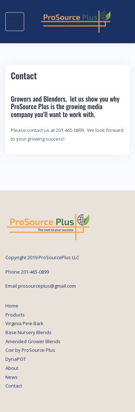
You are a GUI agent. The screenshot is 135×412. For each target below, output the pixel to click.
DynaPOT (15, 359)
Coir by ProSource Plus (30, 350)
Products (15, 314)
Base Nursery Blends (28, 332)
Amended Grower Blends (32, 341)
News (11, 377)
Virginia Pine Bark (24, 323)
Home (11, 305)
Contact (13, 385)
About (11, 368)
